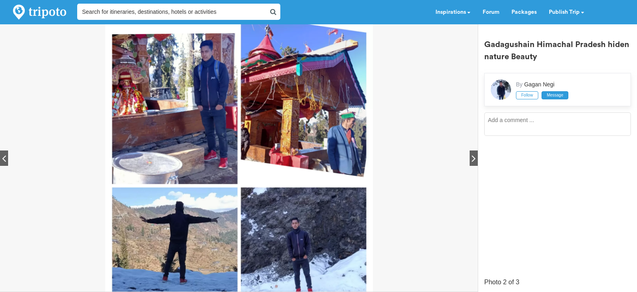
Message (555, 95)
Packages (524, 12)
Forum (491, 12)
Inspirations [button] (453, 12)
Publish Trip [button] (566, 12)
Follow (527, 95)
